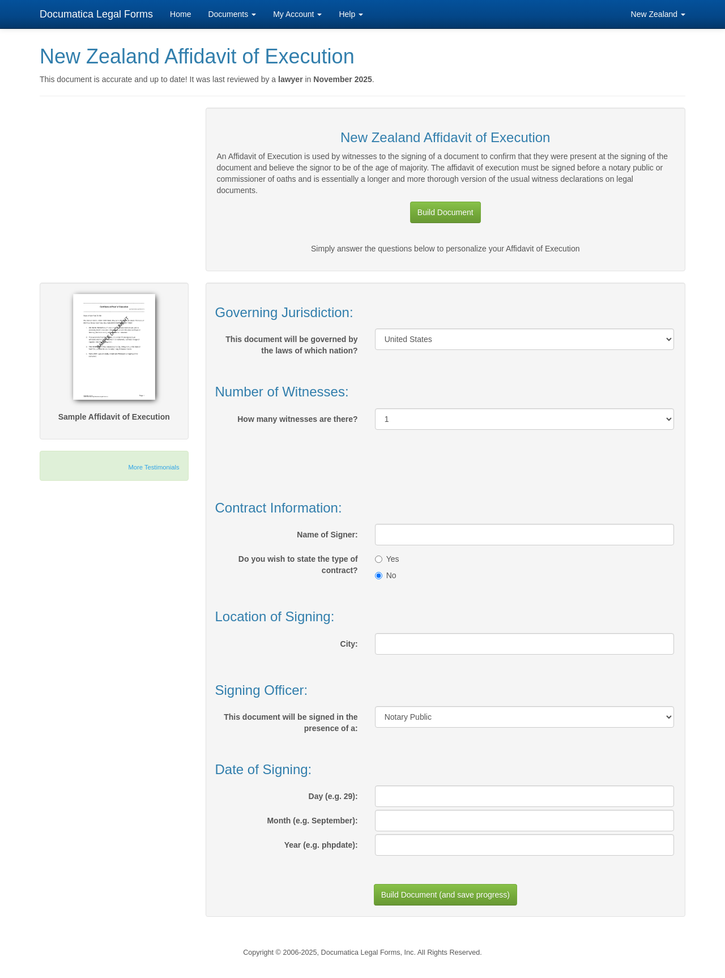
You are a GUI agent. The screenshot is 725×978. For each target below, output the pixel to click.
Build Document (445, 212)
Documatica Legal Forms (96, 14)
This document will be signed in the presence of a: (290, 722)
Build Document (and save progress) (445, 894)
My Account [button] (297, 14)
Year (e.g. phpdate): (321, 844)
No (385, 575)
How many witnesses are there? (297, 419)
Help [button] (351, 14)
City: (349, 643)
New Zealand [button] (658, 14)
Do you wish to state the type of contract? (298, 564)
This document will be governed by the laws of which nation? (291, 345)
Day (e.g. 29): (333, 796)
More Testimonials (154, 467)
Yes (387, 558)
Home (180, 14)
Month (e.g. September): (312, 820)
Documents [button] (232, 14)
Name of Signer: (327, 534)
